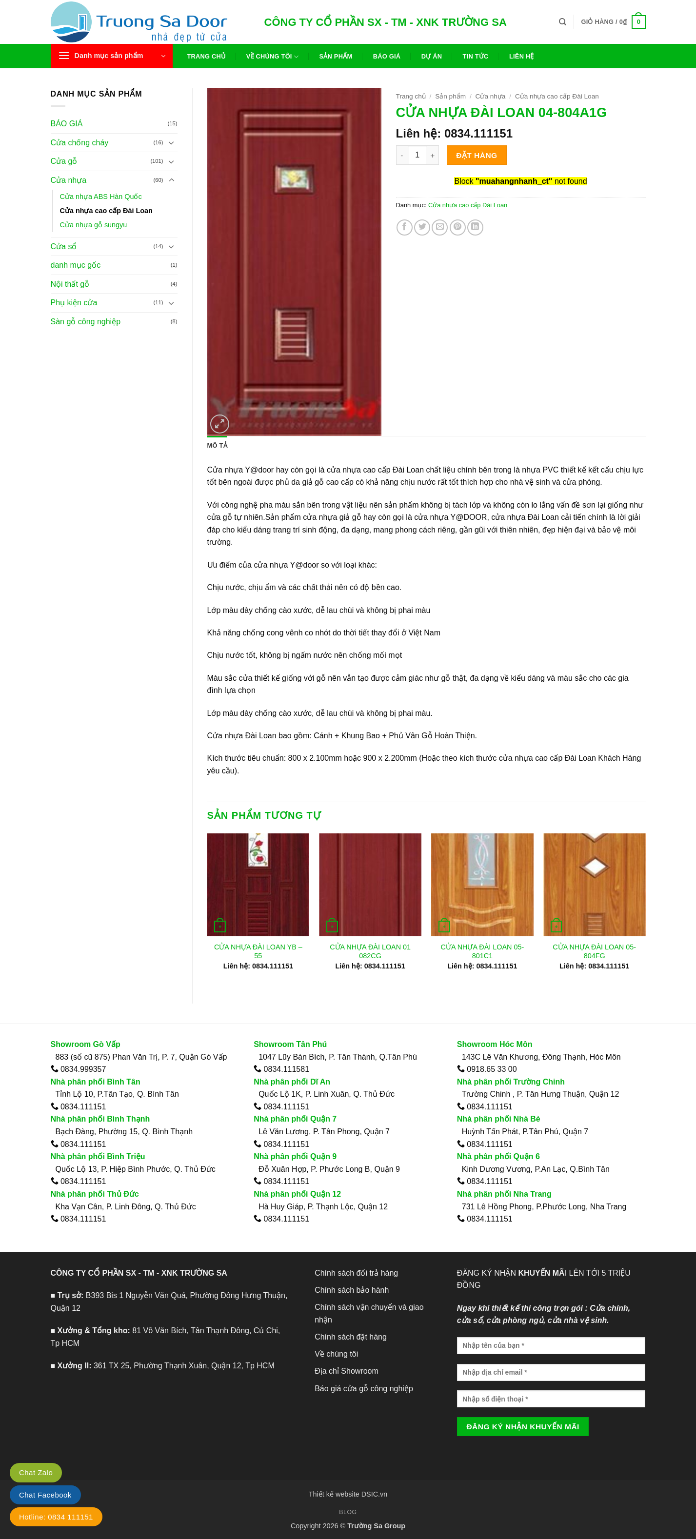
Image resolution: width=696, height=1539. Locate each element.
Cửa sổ (64, 246)
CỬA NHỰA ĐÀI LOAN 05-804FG (594, 951)
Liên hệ (521, 56)
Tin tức (476, 56)
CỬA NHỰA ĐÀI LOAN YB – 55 (258, 951)
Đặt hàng (476, 155)
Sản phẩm (336, 56)
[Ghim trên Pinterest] (458, 227)
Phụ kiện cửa (74, 302)
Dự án (431, 56)
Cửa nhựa (69, 180)
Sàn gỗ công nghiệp (86, 321)
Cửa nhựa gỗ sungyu (93, 225)
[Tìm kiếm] (562, 22)
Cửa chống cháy (80, 142)
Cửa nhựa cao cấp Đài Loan (106, 211)
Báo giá (387, 56)
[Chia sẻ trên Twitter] (422, 227)
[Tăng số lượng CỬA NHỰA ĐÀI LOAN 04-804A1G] (433, 155)
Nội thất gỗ (70, 284)
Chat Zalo (36, 1472)
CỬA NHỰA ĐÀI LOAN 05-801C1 (482, 951)
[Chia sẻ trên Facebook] (405, 227)
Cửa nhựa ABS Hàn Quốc (101, 196)
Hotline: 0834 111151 (56, 1517)
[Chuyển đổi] (172, 142)
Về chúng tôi (272, 56)
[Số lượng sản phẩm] (417, 155)
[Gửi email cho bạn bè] (440, 227)
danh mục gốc (76, 265)
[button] (613, 22)
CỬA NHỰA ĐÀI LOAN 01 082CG (370, 951)
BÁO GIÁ (67, 123)
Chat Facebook (45, 1495)
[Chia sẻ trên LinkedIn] (475, 227)
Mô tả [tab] (217, 445)
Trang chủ (206, 56)
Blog (348, 1512)
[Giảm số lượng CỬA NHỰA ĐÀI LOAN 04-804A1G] (402, 155)
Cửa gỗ (64, 161)
